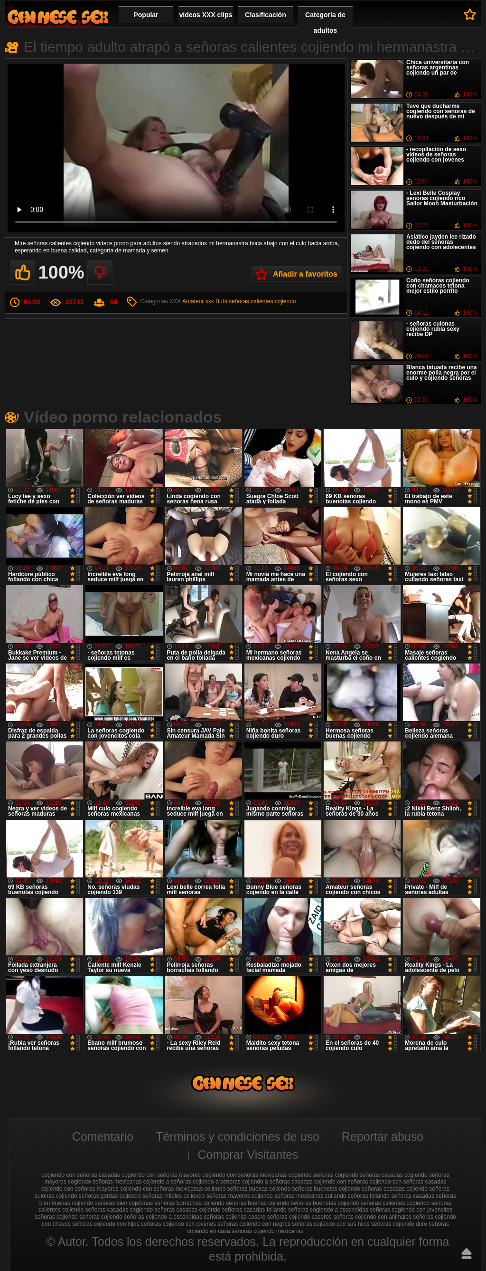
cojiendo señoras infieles (151, 1196)
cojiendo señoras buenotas (303, 1188)
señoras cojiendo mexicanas (267, 1231)
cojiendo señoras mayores (217, 1196)
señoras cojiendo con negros (253, 1224)
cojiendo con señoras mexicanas (161, 1188)
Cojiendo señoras (58, 16)
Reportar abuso (382, 1136)
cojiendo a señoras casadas (277, 1181)
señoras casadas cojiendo (188, 1209)
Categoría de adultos (325, 22)
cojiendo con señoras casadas (408, 1181)
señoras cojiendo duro (399, 1224)
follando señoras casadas (402, 1196)
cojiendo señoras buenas (236, 1188)
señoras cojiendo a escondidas (163, 1216)
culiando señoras (346, 1196)
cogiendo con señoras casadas (80, 1175)
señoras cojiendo (56, 1216)
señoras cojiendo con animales (372, 1216)
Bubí (221, 301)
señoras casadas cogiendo (119, 1209)
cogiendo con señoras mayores (161, 1175)
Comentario (102, 1136)
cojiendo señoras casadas (372, 1188)
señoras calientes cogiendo (395, 1203)
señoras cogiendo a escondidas (328, 1209)
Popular (145, 15)
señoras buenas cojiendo (257, 1203)
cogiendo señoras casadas (369, 1175)
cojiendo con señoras (341, 1181)
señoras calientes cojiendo (262, 301)
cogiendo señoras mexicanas (104, 1181)
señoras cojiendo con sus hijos (330, 1224)
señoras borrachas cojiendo (189, 1203)
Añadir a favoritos (305, 274)
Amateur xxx (198, 301)
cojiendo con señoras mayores (80, 1188)
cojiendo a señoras (167, 1181)
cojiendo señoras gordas (87, 1196)
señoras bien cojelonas (123, 1203)
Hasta (466, 1253)
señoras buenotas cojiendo (325, 1203)
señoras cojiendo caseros (299, 1216)
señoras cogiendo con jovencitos (411, 1209)
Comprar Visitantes (247, 1154)
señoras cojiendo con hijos (105, 1224)
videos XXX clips (205, 15)
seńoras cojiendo (100, 1216)
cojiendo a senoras (217, 1181)
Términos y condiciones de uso (237, 1136)
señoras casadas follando (254, 1209)
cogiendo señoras (311, 1175)
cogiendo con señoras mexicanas (244, 1175)
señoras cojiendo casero (234, 1216)
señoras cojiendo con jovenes (178, 1224)
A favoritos (470, 14)
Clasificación (265, 15)
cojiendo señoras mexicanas (287, 1196)
